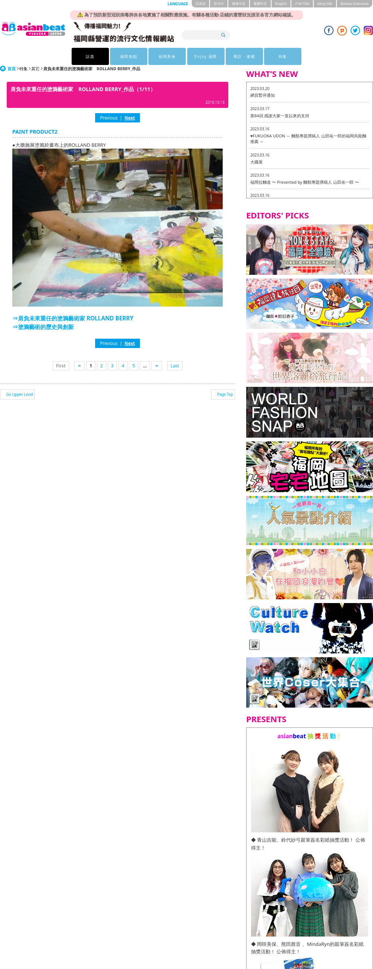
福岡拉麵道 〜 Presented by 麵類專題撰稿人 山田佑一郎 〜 (304, 182)
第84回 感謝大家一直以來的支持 (279, 115)
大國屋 (256, 162)
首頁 (11, 68)
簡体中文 (238, 3)
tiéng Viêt (324, 3)
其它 (35, 68)
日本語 (200, 3)
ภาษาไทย (302, 3)
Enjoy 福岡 (205, 56)
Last (174, 366)
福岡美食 (167, 56)
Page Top (225, 394)
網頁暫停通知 (262, 95)
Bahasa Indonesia (355, 3)
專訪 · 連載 (244, 56)
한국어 (219, 3)
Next (130, 118)
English (281, 3)
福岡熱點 (128, 56)
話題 (90, 56)
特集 (283, 56)
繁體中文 (260, 3)
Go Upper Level (19, 394)
